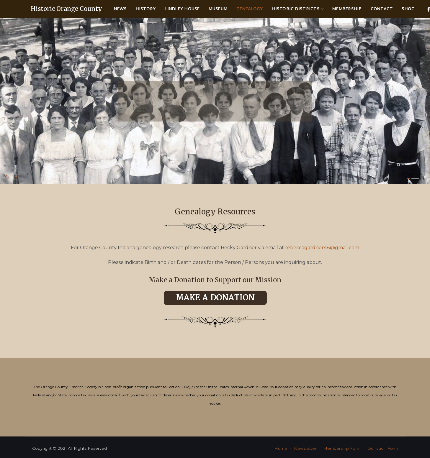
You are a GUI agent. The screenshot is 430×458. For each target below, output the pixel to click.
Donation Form (382, 448)
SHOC (408, 8)
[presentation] (7, 177)
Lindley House (182, 8)
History (146, 8)
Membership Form (342, 448)
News (120, 8)
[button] (408, 178)
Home (280, 448)
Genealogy (249, 8)
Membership (347, 8)
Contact (382, 8)
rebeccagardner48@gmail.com (322, 247)
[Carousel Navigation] (215, 177)
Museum (218, 8)
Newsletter (305, 448)
